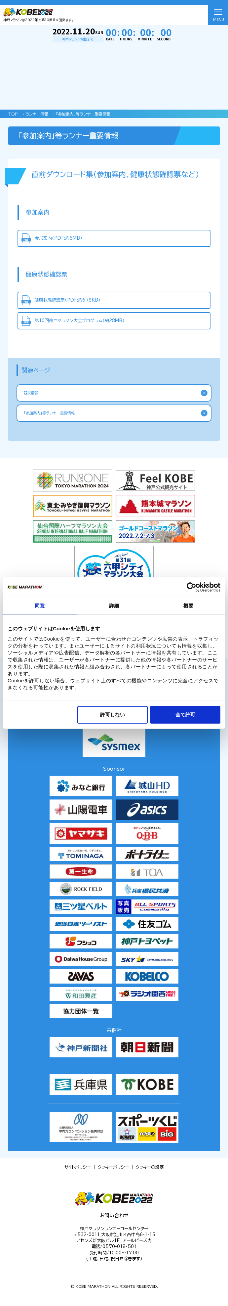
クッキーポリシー (113, 1167)
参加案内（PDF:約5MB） (58, 238)
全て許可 (185, 714)
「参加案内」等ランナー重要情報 (83, 114)
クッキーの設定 (150, 1167)
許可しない (112, 714)
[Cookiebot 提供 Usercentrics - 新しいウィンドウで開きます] (191, 587)
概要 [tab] (188, 605)
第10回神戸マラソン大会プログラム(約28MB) (80, 320)
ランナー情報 (36, 114)
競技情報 (31, 393)
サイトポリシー (77, 1167)
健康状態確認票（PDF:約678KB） (67, 300)
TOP (13, 114)
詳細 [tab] (114, 605)
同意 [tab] (40, 605)
